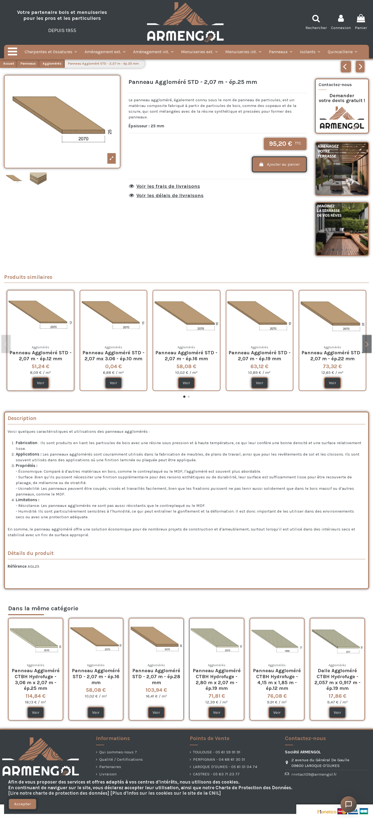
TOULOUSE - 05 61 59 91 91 (216, 752)
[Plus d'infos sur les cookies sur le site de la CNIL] (165, 793)
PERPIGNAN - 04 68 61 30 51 (219, 759)
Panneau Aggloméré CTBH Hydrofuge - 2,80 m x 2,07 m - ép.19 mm (217, 679)
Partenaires (110, 766)
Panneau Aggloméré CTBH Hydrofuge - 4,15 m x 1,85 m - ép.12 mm (277, 679)
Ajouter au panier (279, 164)
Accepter (22, 803)
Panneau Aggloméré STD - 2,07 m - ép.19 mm (260, 356)
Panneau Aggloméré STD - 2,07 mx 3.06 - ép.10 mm (113, 356)
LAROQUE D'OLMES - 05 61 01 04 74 (225, 766)
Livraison (108, 774)
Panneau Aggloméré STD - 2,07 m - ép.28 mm (156, 676)
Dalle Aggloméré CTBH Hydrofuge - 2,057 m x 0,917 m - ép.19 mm (337, 679)
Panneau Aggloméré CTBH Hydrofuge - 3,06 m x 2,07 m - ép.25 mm (36, 679)
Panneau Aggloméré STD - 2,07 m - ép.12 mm (40, 356)
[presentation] (13, 814)
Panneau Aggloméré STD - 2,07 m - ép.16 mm (186, 356)
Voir (40, 382)
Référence (17, 566)
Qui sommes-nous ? (118, 752)
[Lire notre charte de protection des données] (58, 793)
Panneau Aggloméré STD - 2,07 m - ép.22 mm (332, 356)
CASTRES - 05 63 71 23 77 (216, 774)
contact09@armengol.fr (314, 774)
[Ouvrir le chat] (348, 804)
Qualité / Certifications (121, 759)
